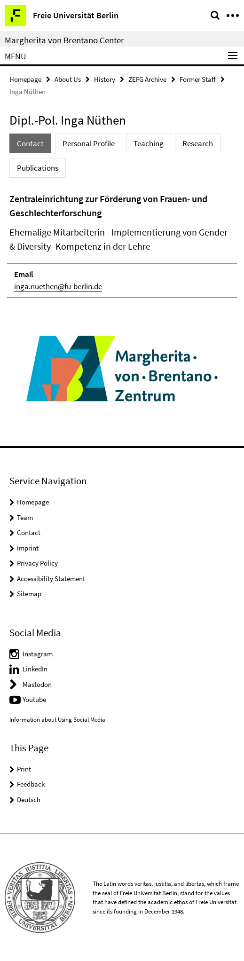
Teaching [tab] (149, 143)
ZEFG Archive (147, 79)
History (104, 79)
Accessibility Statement (51, 578)
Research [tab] (197, 143)
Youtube (34, 699)
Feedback (31, 784)
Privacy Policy (37, 563)
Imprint (28, 548)
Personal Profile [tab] (89, 143)
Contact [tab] (30, 143)
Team (25, 517)
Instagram (38, 653)
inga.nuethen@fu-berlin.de (58, 286)
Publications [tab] (37, 168)
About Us (68, 79)
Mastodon (37, 684)
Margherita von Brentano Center (64, 40)
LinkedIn (35, 668)
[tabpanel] (122, 245)
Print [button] (24, 768)
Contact (28, 532)
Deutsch (28, 799)
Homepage (25, 79)
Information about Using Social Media (57, 720)
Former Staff (198, 79)
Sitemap (29, 593)
